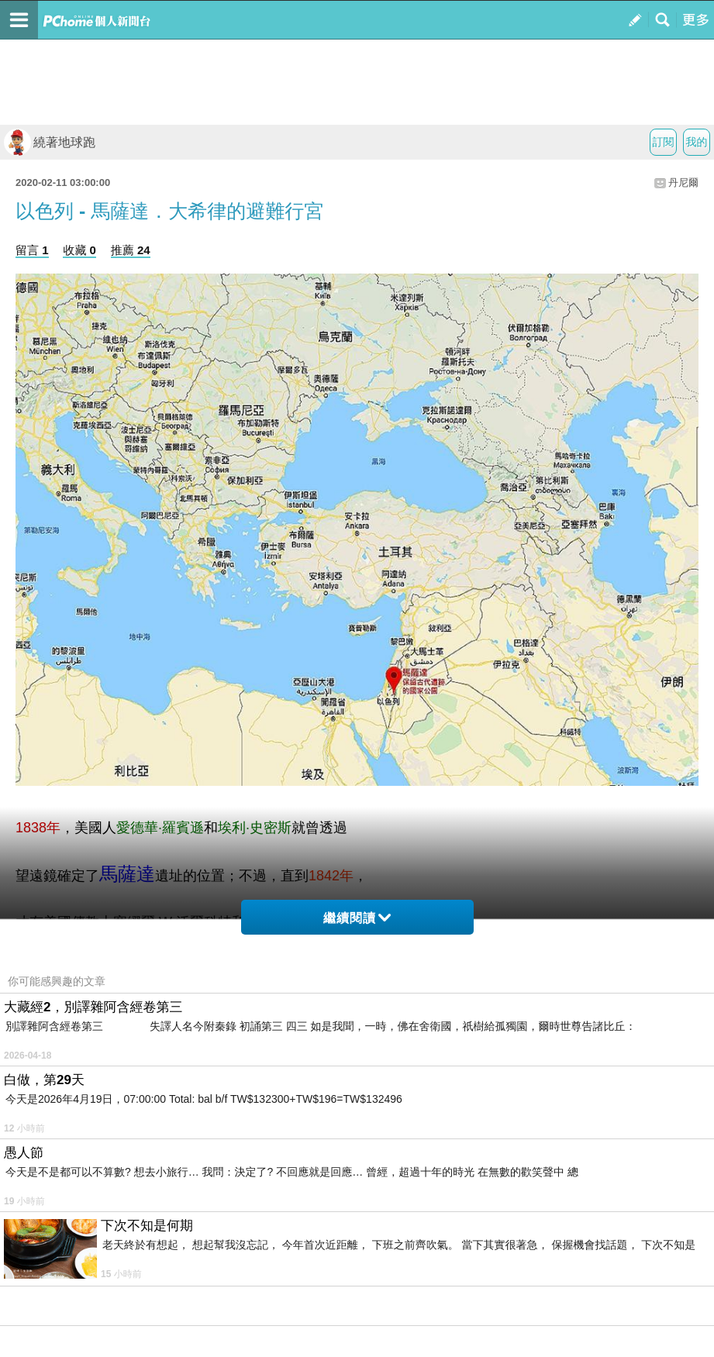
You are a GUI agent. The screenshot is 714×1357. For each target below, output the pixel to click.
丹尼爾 (683, 182)
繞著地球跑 (49, 142)
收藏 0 (79, 250)
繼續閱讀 (357, 918)
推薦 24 (130, 250)
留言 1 (32, 250)
